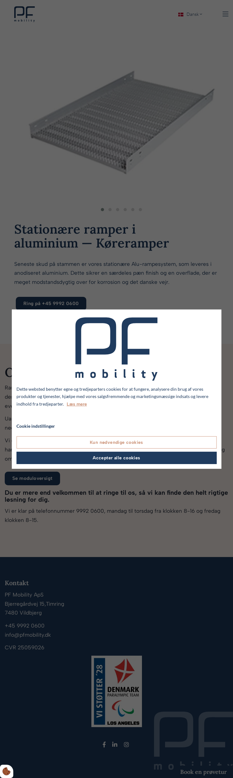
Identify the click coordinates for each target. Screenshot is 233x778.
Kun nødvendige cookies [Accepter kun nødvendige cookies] (116, 442)
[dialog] (116, 389)
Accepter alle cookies (116, 458)
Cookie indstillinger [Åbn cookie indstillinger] (35, 426)
